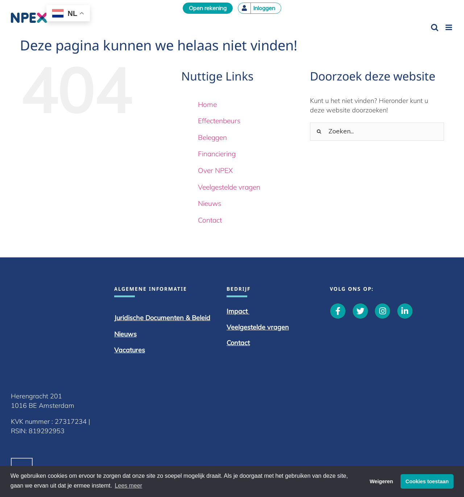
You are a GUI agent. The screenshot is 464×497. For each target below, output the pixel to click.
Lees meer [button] (128, 485)
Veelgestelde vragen (229, 187)
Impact (393, 311)
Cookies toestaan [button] (427, 481)
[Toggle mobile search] (434, 27)
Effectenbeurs (219, 120)
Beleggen (212, 137)
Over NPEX (215, 170)
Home (207, 104)
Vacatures (263, 350)
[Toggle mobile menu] (449, 27)
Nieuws (209, 203)
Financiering (217, 153)
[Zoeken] (319, 132)
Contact (210, 220)
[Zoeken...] (377, 132)
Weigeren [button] (381, 481)
